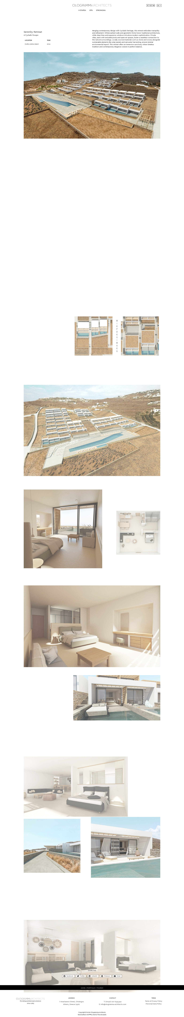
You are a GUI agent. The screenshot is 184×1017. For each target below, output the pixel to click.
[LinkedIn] (154, 5)
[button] (68, 978)
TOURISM (100, 990)
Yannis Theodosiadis (99, 1014)
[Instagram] (151, 5)
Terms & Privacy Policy (153, 1004)
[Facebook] (147, 5)
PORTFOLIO (91, 990)
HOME (83, 990)
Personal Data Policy (154, 1007)
